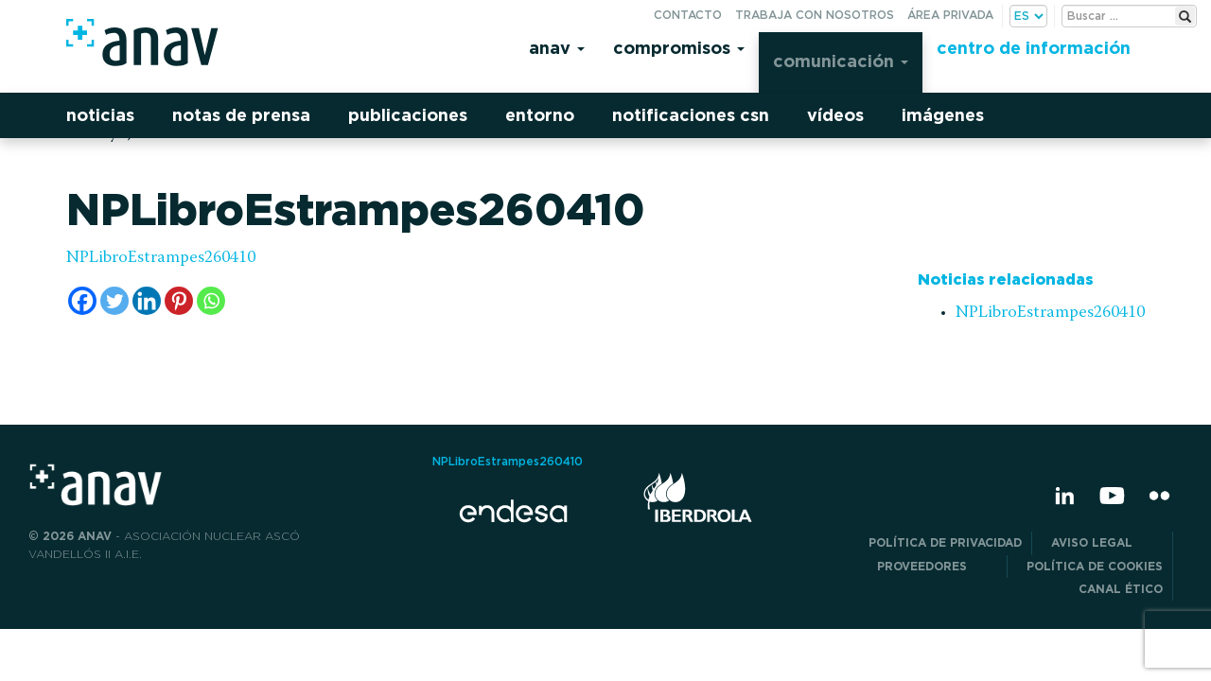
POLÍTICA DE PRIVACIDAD (945, 542)
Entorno (539, 115)
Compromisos (679, 48)
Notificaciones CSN (690, 115)
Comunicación (840, 61)
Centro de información (1034, 48)
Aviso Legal (1107, 542)
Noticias (100, 115)
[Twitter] (114, 301)
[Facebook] (82, 301)
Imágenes (943, 115)
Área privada (950, 15)
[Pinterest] (179, 301)
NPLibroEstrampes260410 (160, 258)
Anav (557, 48)
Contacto (688, 15)
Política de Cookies (1095, 566)
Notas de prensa (241, 115)
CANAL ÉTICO (1121, 589)
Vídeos (835, 115)
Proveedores (937, 566)
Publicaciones (407, 115)
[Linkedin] (146, 301)
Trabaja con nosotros (814, 15)
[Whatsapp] (211, 301)
